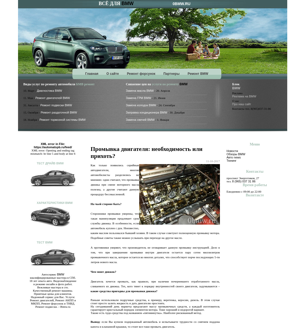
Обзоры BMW (236, 154)
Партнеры (171, 74)
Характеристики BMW (55, 202)
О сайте (112, 74)
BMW (127, 3)
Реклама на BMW (244, 96)
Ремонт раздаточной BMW (59, 112)
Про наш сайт (241, 104)
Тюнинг (232, 160)
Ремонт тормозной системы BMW (63, 119)
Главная (92, 74)
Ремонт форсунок (141, 74)
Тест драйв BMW (50, 163)
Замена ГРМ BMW (138, 98)
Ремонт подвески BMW (56, 105)
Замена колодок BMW (141, 105)
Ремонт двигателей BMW (52, 98)
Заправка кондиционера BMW (146, 112)
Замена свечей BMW (140, 119)
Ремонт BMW (198, 74)
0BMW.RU (181, 4)
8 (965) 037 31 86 (243, 181)
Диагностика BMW (49, 90)
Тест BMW (45, 242)
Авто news (234, 157)
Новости (232, 151)
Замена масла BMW (140, 90)
